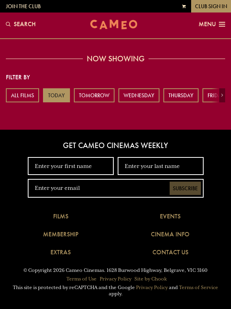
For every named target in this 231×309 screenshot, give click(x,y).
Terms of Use (81, 279)
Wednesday (139, 95)
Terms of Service (198, 287)
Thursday (180, 95)
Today (56, 95)
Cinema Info (170, 234)
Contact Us (170, 252)
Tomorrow (94, 95)
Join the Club (23, 6)
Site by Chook (150, 279)
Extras (60, 252)
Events (170, 216)
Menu (212, 24)
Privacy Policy (115, 279)
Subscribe (185, 188)
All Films (22, 95)
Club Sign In (211, 6)
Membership (61, 234)
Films (60, 216)
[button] (222, 95)
